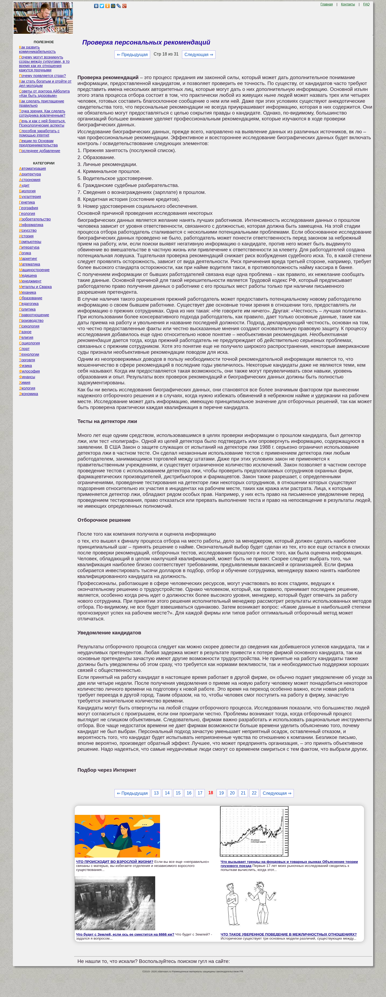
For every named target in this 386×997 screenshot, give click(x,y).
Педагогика (29, 303)
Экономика (28, 394)
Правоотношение (34, 315)
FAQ (366, 4)
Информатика (31, 225)
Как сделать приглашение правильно (41, 103)
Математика (29, 264)
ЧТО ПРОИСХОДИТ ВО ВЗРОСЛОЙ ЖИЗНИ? (114, 862)
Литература (29, 247)
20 (232, 793)
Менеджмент (30, 281)
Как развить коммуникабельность (37, 49)
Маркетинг (28, 258)
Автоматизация (32, 168)
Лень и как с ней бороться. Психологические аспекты (42, 123)
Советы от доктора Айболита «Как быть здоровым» (44, 93)
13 (156, 793)
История (26, 236)
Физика (25, 365)
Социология (29, 343)
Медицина (28, 275)
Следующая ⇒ (198, 54)
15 (178, 793)
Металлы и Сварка (35, 287)
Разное (25, 332)
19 (221, 793)
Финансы (27, 377)
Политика (27, 309)
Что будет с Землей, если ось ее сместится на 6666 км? (125, 934)
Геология (27, 213)
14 (167, 793)
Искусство (28, 230)
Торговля (27, 360)
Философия (29, 371)
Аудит (24, 185)
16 (189, 793)
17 (200, 793)
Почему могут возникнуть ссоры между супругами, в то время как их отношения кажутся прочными (44, 63)
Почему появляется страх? (42, 75)
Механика (27, 292)
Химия (24, 382)
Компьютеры (30, 242)
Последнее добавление (39, 151)
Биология (27, 191)
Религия (26, 337)
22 (254, 793)
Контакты (348, 4)
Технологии (29, 354)
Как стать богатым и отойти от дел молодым (45, 83)
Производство (31, 320)
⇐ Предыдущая (132, 54)
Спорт (24, 349)
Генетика (27, 202)
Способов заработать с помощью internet (39, 133)
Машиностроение (34, 270)
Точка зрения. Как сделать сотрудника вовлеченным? (42, 113)
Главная (327, 4)
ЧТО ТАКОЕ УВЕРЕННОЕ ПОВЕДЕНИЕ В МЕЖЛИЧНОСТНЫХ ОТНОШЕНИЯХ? (289, 934)
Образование (30, 298)
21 (243, 793)
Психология (29, 326)
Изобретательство (35, 219)
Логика (25, 253)
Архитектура (30, 174)
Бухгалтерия (30, 196)
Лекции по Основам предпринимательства (38, 143)
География (28, 208)
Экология (27, 388)
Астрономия (29, 180)
